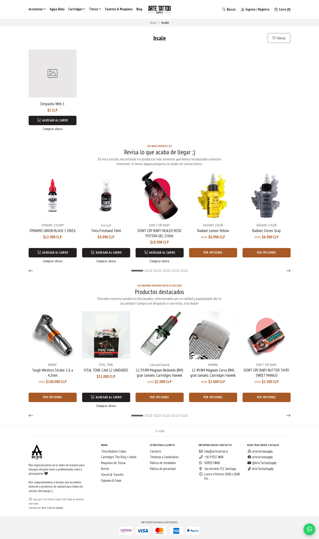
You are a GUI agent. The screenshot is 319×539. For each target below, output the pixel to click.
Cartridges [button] (77, 9)
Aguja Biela (57, 9)
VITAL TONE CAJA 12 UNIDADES (106, 369)
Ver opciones (213, 252)
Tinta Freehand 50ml (106, 230)
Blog (139, 9)
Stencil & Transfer (112, 474)
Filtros (278, 38)
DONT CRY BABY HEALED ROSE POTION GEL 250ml (160, 233)
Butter (105, 468)
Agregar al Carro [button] (52, 120)
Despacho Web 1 (53, 103)
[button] (32, 270)
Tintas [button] (95, 9)
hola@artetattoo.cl (213, 451)
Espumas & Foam (111, 480)
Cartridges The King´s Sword (118, 457)
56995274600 (209, 462)
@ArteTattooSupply (261, 462)
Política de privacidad (163, 468)
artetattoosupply (260, 451)
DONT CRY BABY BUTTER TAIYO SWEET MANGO (266, 372)
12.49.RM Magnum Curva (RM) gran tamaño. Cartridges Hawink (213, 372)
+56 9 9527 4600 (211, 457)
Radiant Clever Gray (266, 230)
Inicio (153, 22)
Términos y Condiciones (164, 457)
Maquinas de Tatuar (113, 462)
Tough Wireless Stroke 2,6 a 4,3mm (52, 372)
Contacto (155, 451)
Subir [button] (159, 430)
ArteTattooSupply (260, 468)
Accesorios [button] (37, 9)
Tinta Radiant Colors (113, 451)
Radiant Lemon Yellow (213, 230)
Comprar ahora (52, 129)
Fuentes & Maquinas (119, 9)
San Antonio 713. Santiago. (218, 468)
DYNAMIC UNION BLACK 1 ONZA (53, 230)
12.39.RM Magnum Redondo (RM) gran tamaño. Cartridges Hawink (159, 372)
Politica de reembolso (163, 462)
